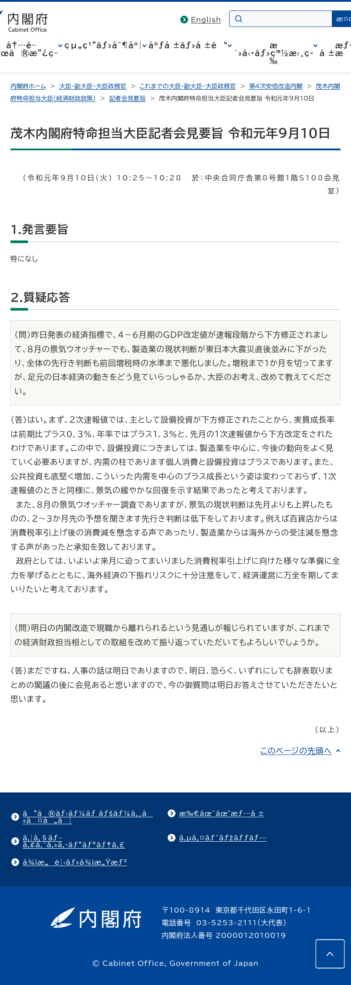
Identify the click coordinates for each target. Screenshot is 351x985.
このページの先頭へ (296, 751)
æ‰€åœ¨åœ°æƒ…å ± (221, 813)
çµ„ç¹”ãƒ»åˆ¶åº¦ (103, 45)
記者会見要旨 (127, 98)
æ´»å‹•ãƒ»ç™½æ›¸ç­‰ (274, 53)
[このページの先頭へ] (330, 954)
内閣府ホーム (28, 86)
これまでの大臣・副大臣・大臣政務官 (187, 86)
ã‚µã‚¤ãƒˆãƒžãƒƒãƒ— (223, 837)
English (206, 19)
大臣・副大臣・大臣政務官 (92, 86)
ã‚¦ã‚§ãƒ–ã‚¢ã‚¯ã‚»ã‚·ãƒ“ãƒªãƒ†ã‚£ (74, 841)
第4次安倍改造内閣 (276, 86)
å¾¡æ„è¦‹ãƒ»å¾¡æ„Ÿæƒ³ (75, 862)
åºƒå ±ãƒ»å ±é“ (188, 45)
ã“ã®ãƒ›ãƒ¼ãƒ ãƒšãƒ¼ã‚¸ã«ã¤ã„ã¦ (88, 817)
